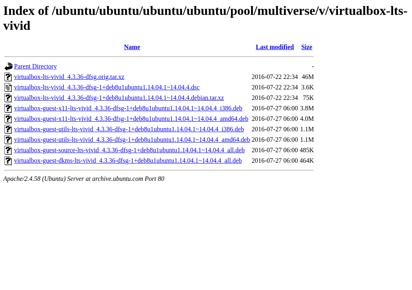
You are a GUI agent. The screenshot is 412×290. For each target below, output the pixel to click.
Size (307, 47)
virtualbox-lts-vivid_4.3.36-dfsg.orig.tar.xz (69, 76)
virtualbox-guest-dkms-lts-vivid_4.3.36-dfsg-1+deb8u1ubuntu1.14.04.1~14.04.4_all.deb (128, 160)
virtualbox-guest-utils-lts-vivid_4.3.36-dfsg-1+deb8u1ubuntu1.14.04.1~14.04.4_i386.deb (129, 129)
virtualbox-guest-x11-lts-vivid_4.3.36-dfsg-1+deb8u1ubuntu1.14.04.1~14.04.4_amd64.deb (131, 118)
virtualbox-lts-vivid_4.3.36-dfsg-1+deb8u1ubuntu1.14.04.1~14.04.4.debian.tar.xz (119, 97)
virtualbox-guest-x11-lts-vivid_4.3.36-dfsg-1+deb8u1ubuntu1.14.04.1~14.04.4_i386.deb (128, 108)
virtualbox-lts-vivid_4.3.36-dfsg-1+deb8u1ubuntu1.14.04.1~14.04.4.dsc (107, 87)
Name (132, 47)
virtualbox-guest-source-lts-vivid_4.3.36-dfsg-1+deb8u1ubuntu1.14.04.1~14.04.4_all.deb (129, 150)
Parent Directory (35, 66)
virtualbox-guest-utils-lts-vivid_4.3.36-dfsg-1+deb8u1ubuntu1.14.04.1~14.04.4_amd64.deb (132, 139)
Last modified (275, 47)
